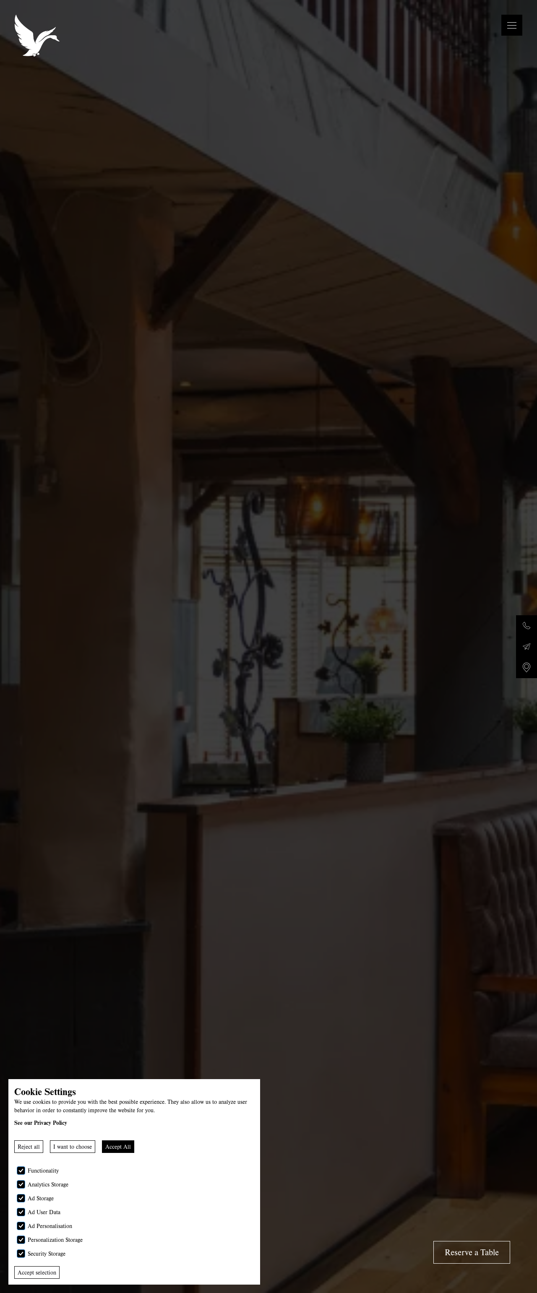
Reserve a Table (472, 1252)
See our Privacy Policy (40, 1122)
